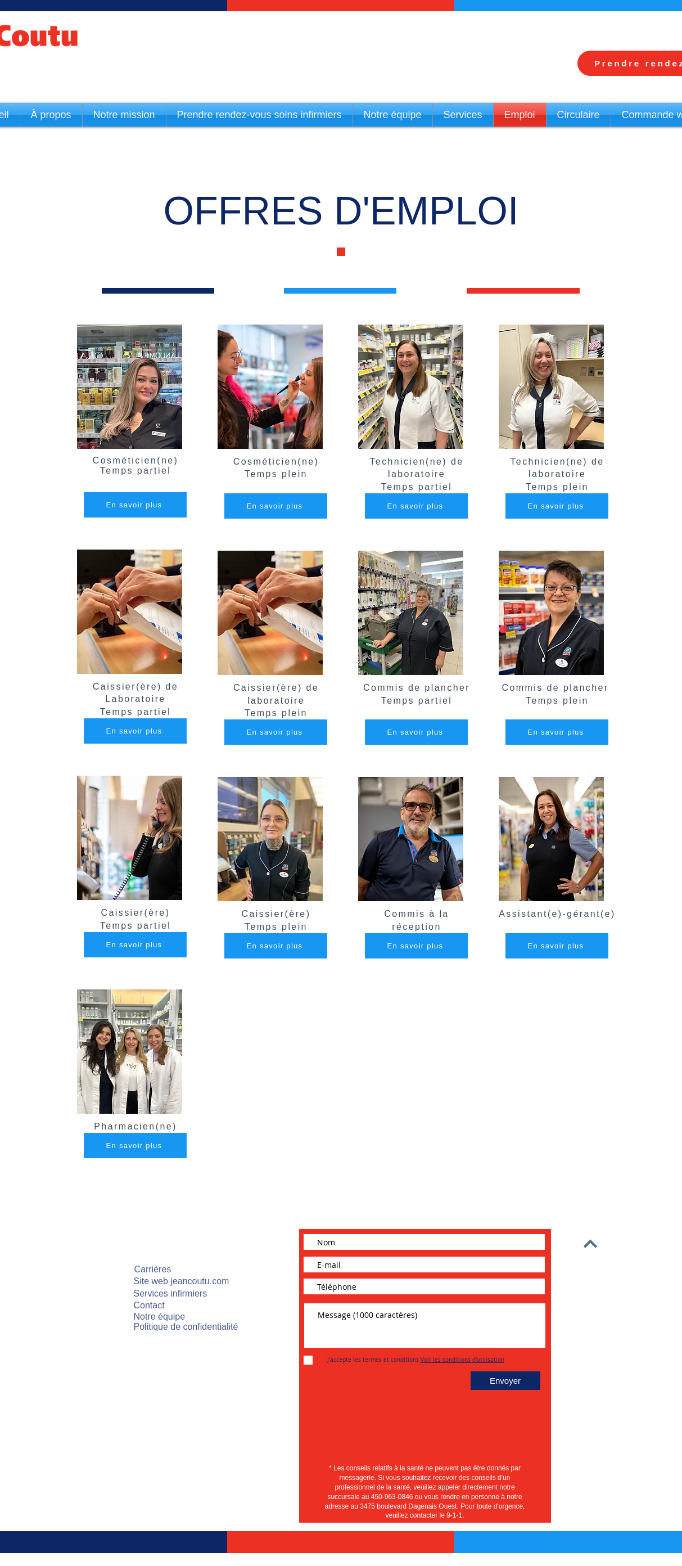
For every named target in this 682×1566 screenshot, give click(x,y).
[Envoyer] (505, 1380)
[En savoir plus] (135, 505)
